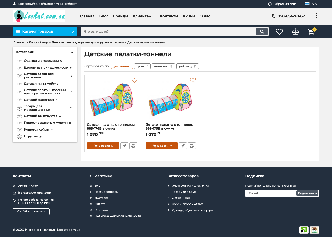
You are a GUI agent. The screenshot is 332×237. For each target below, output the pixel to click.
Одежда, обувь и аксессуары (192, 210)
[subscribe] (282, 193)
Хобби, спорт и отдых (187, 204)
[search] (175, 31)
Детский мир (181, 198)
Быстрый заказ (124, 145)
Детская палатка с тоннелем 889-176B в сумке (112, 129)
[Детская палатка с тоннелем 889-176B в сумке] (112, 100)
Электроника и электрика (190, 186)
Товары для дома (184, 191)
